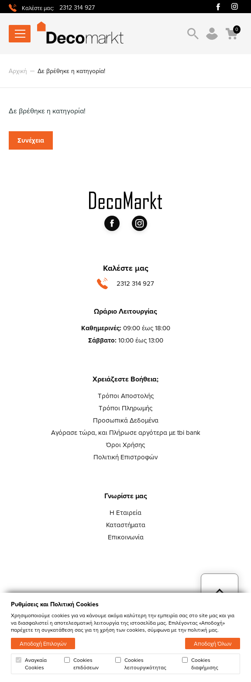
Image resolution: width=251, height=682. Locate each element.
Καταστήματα (125, 524)
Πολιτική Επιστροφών (125, 457)
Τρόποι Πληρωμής (125, 408)
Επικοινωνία (126, 537)
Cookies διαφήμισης (200, 664)
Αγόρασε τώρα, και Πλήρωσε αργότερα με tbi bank (125, 432)
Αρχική (18, 70)
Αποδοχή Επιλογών (43, 643)
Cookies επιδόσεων (81, 664)
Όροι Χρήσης (125, 444)
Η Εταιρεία (125, 512)
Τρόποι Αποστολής (126, 395)
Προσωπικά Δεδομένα (125, 420)
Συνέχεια (30, 140)
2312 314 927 (77, 7)
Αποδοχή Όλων (212, 643)
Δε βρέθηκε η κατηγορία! (71, 70)
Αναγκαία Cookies (31, 664)
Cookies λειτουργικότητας (140, 664)
